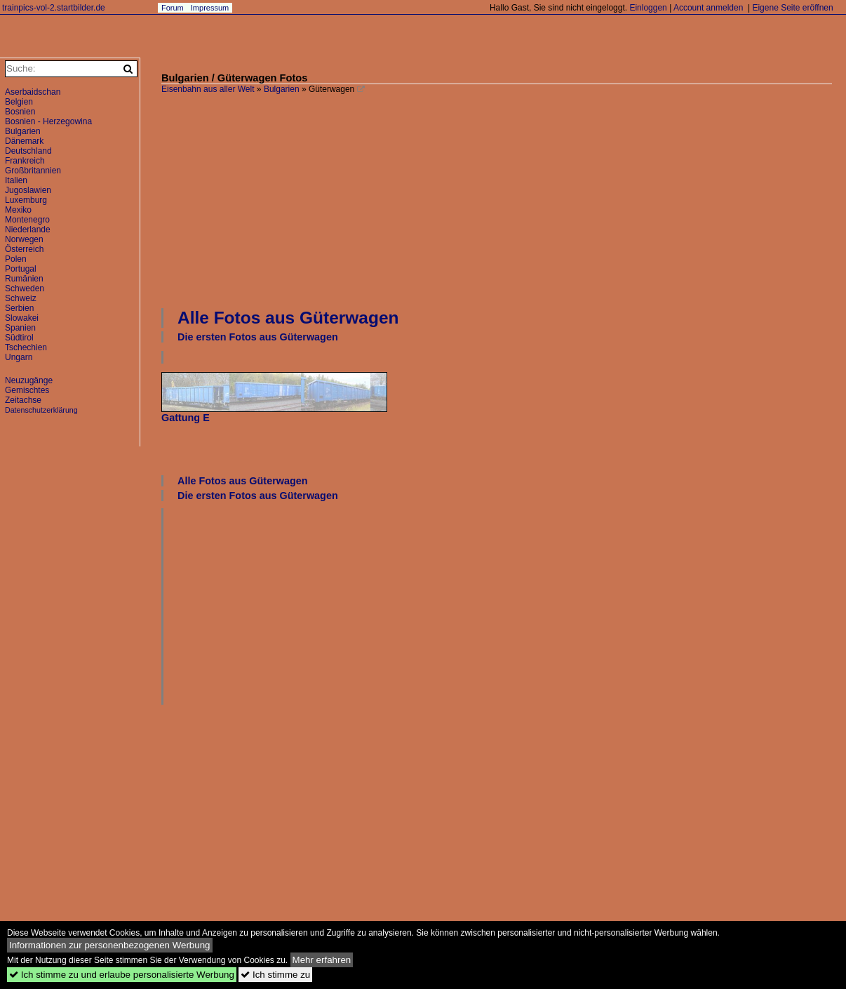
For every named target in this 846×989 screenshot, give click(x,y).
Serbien (19, 308)
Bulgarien (282, 89)
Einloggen (647, 8)
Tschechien (26, 347)
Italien (16, 180)
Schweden (24, 288)
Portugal (20, 269)
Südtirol (19, 338)
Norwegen (24, 239)
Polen (16, 259)
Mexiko (18, 210)
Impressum (210, 8)
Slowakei (22, 318)
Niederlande (28, 229)
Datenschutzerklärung (41, 410)
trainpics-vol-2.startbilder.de (53, 8)
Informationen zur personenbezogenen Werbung (109, 945)
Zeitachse (23, 400)
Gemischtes (27, 390)
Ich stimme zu (275, 974)
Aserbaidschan (32, 92)
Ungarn (18, 357)
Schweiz (20, 298)
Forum (172, 8)
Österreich (24, 249)
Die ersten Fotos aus (257, 337)
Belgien (19, 102)
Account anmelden (708, 8)
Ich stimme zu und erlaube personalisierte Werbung (121, 974)
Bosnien (20, 112)
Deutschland (28, 151)
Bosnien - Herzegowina (48, 121)
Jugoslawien (28, 190)
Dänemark (24, 141)
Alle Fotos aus (287, 317)
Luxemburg (26, 200)
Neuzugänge (29, 380)
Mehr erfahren (322, 960)
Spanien (20, 328)
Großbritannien (33, 170)
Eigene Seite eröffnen (792, 8)
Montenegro (27, 220)
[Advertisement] (503, 199)
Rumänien (24, 279)
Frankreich (25, 161)
